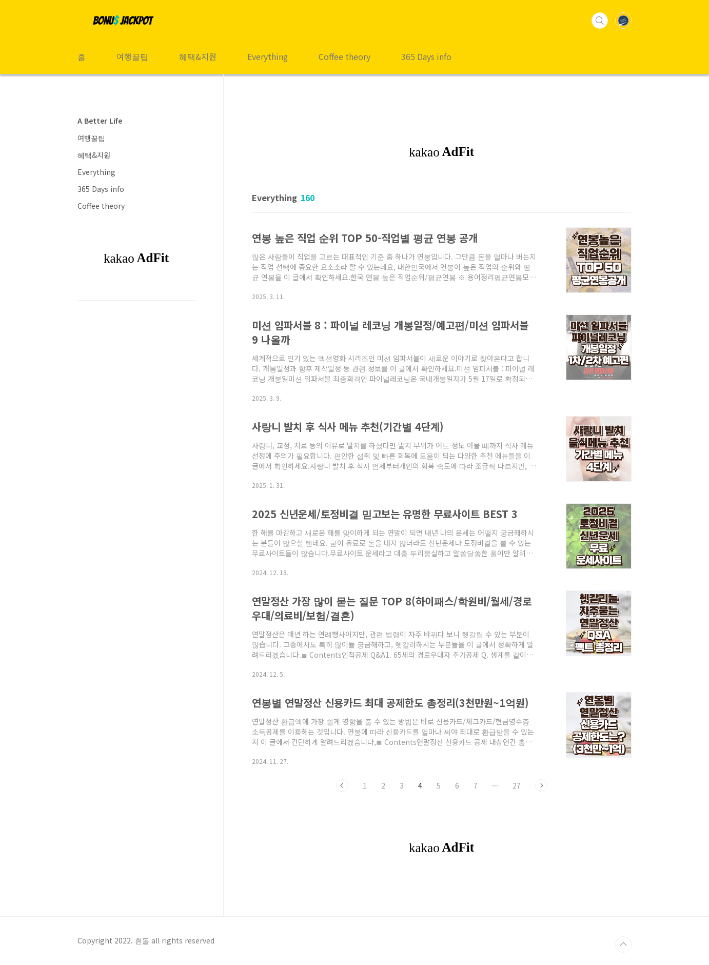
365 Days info (426, 56)
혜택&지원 (197, 56)
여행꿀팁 (132, 56)
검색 (599, 20)
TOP (623, 944)
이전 (342, 785)
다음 (541, 785)
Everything (267, 56)
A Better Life (99, 120)
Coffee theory (344, 56)
